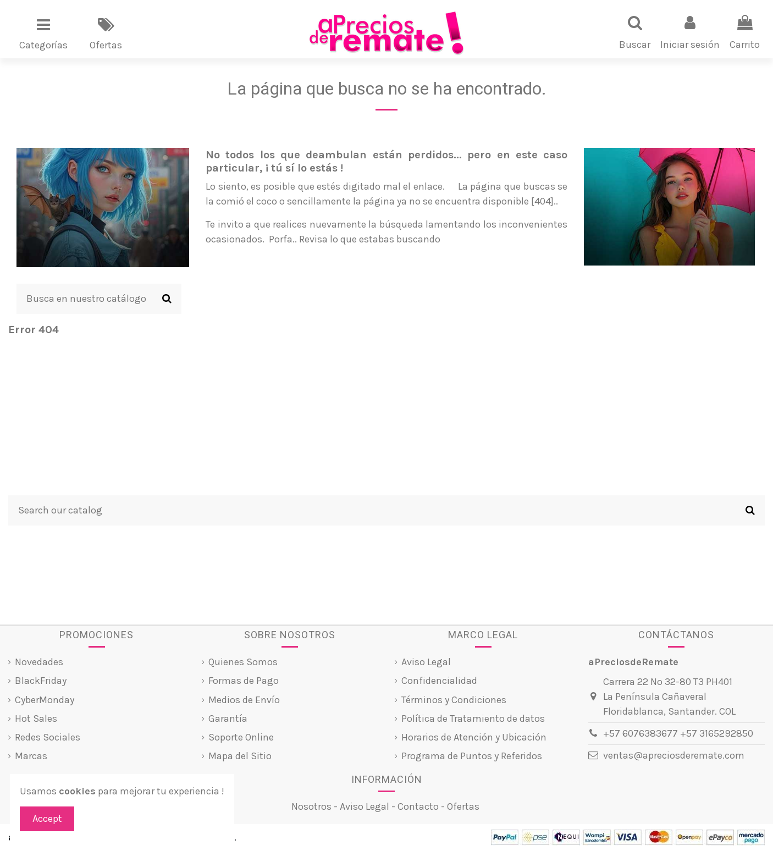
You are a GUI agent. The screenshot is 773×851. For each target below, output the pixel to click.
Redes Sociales (47, 737)
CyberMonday (44, 700)
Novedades (39, 662)
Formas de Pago (243, 681)
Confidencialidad (439, 681)
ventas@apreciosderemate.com (673, 755)
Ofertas (463, 806)
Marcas (31, 756)
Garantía (227, 718)
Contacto (418, 806)
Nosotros (311, 806)
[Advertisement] (386, 418)
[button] (43, 33)
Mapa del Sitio (240, 756)
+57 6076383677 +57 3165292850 (678, 733)
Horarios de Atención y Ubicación (473, 737)
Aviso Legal (426, 662)
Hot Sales (36, 718)
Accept (47, 819)
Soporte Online (241, 737)
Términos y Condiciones (453, 700)
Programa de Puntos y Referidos (471, 756)
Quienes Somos (243, 662)
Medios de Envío (244, 700)
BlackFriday (41, 681)
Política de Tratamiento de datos (473, 718)
